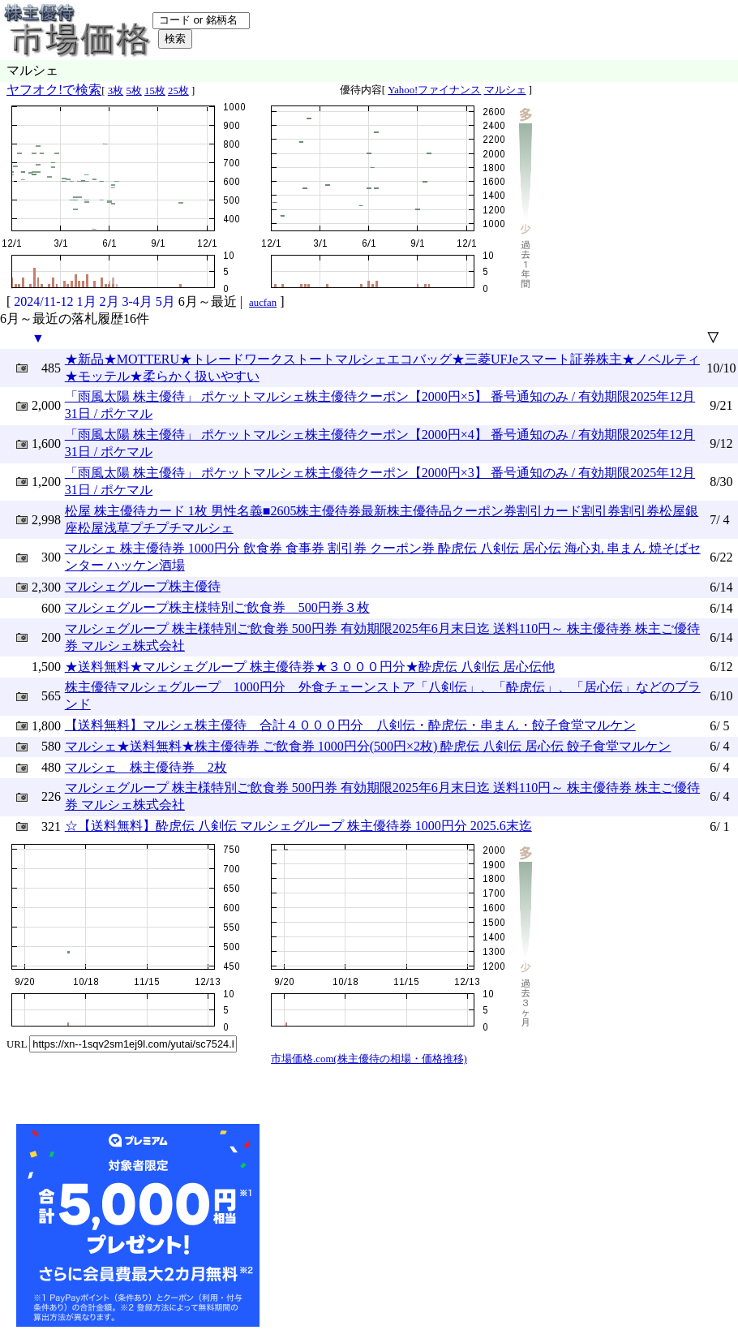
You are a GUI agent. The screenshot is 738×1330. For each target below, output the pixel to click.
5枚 (133, 91)
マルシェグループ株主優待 (143, 586)
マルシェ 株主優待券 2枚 (146, 767)
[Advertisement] (384, 1225)
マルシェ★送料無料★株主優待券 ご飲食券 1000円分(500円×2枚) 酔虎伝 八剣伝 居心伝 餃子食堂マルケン (368, 746)
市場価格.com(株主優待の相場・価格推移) (369, 1059)
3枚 (115, 91)
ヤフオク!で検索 (53, 90)
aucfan (263, 302)
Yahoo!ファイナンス (434, 90)
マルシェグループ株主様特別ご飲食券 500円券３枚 (217, 607)
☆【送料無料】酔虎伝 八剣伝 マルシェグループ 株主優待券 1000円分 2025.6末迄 (298, 826)
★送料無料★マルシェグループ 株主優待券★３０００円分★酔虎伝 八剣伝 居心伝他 (310, 667)
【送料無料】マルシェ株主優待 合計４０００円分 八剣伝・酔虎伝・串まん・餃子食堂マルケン (350, 725)
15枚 (154, 91)
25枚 (178, 91)
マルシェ (505, 90)
